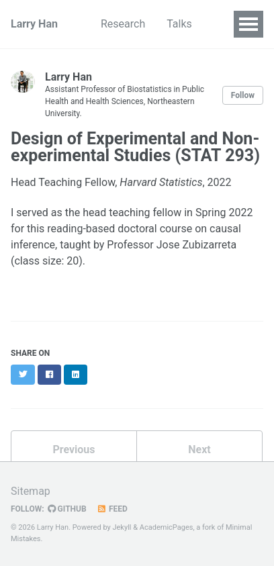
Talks (179, 23)
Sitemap (30, 491)
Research (123, 23)
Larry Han (34, 23)
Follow (243, 95)
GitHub (67, 509)
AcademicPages (166, 527)
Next (199, 449)
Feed (112, 509)
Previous (73, 449)
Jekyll (121, 527)
